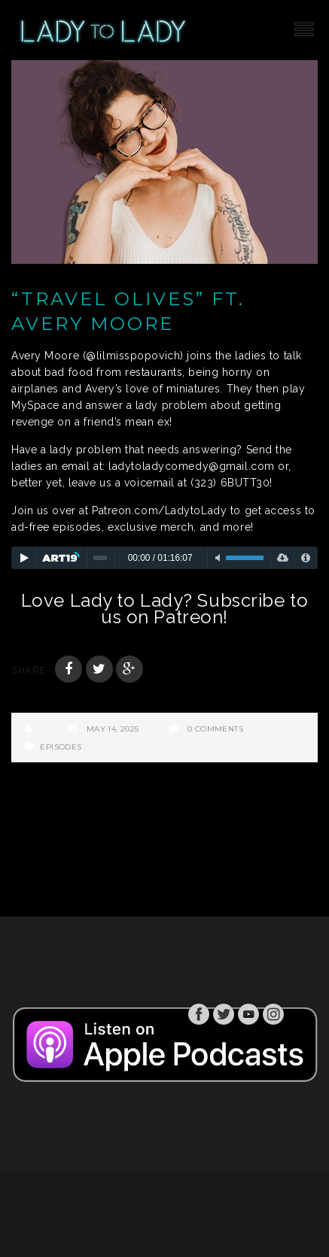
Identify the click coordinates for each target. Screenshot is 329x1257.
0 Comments (215, 729)
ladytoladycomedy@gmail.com (191, 466)
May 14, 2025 (113, 729)
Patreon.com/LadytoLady (159, 510)
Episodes (60, 747)
